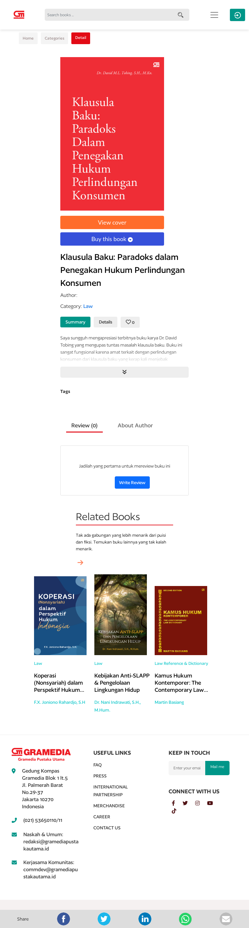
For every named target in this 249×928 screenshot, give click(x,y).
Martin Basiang (169, 702)
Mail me (217, 766)
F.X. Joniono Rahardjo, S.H (59, 702)
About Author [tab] (135, 425)
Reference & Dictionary (186, 663)
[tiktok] (177, 811)
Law (38, 663)
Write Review (132, 482)
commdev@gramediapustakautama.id (50, 873)
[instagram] (201, 803)
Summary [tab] (75, 321)
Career (101, 816)
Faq (97, 764)
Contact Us (107, 827)
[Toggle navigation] (214, 14)
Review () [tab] (84, 425)
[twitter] (189, 803)
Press (100, 775)
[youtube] (213, 803)
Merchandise (109, 805)
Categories (54, 38)
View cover (112, 222)
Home (28, 38)
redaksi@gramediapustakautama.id (50, 845)
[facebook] (177, 803)
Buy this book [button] (112, 238)
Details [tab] (105, 321)
